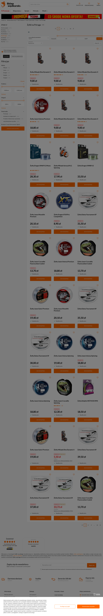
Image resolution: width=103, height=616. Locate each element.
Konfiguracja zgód (65, 606)
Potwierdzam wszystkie (88, 606)
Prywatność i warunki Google (39, 606)
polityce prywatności (28, 605)
